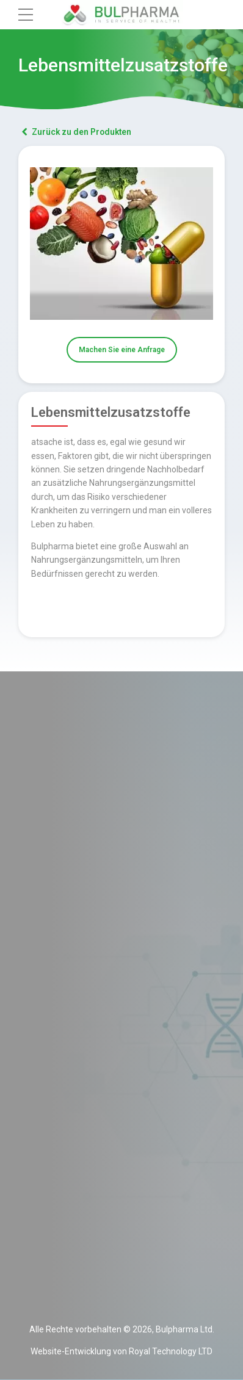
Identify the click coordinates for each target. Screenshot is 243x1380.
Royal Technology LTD (170, 1352)
